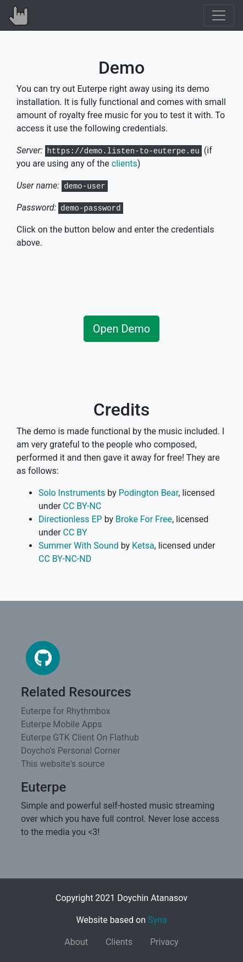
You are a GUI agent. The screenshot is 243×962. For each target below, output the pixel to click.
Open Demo (121, 328)
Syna (157, 920)
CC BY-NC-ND (64, 559)
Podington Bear (148, 493)
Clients (119, 942)
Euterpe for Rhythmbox (66, 711)
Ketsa (143, 545)
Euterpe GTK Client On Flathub (80, 737)
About (76, 942)
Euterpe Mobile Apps (61, 724)
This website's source (62, 764)
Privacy (164, 942)
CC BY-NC (82, 506)
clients (124, 163)
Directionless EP (70, 519)
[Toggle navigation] (218, 15)
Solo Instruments (71, 493)
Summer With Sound (78, 545)
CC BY (75, 532)
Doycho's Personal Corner (70, 750)
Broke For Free (143, 519)
